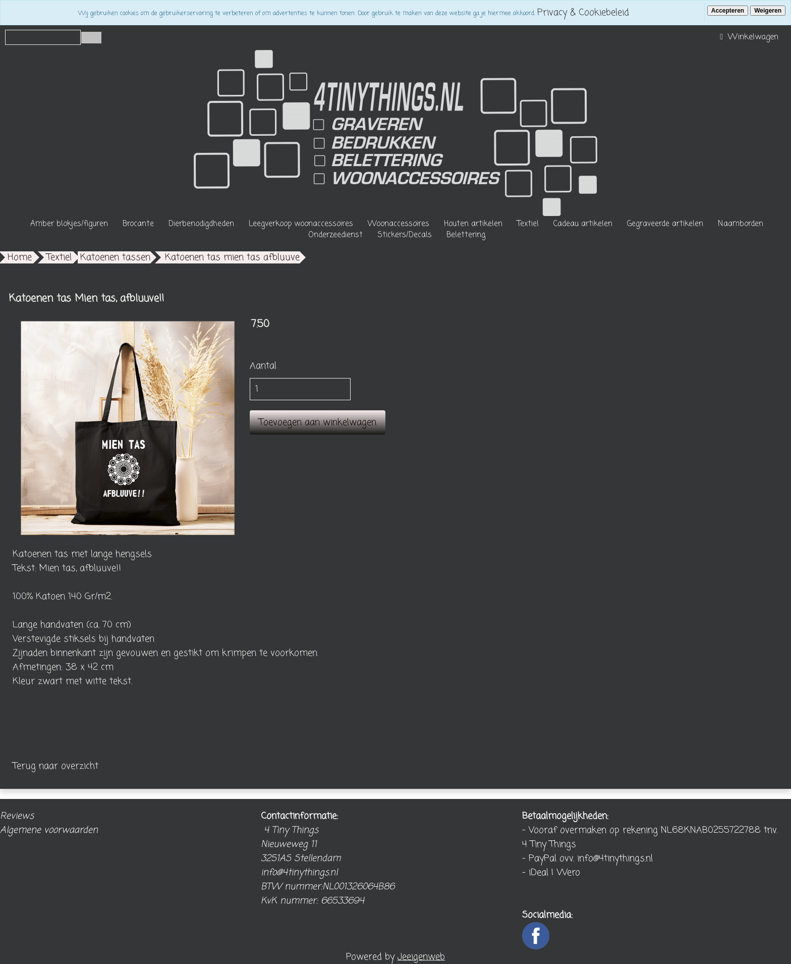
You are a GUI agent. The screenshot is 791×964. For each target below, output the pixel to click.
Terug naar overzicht (55, 766)
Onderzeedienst (335, 235)
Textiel (528, 224)
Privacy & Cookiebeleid (583, 13)
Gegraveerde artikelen (665, 224)
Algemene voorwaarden (49, 830)
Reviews (17, 816)
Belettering (465, 235)
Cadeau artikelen (582, 224)
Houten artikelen (473, 224)
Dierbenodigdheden (201, 224)
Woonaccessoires (398, 224)
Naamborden (740, 224)
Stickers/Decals (404, 235)
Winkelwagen (747, 37)
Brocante (138, 224)
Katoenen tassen (115, 257)
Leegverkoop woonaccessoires (301, 224)
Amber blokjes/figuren (69, 224)
